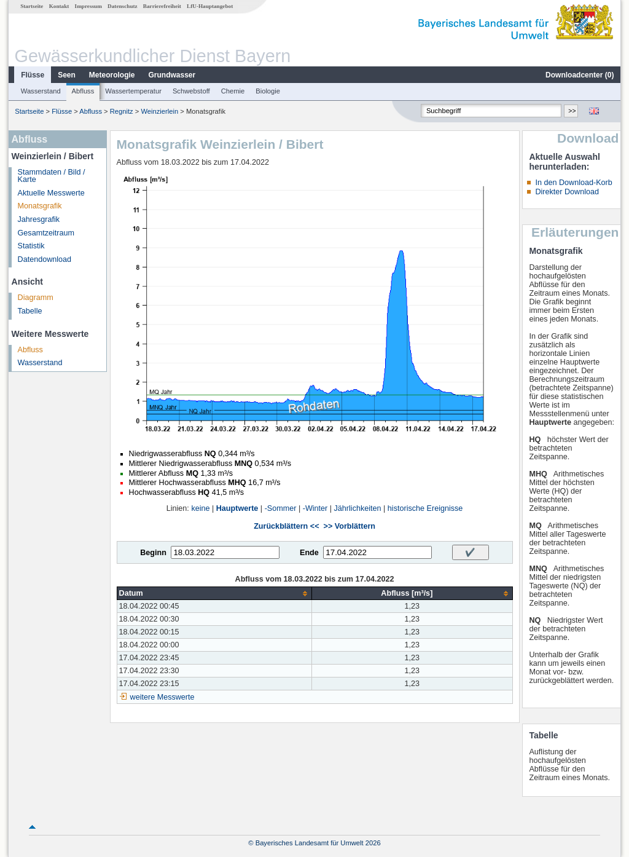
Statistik (31, 246)
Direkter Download (567, 192)
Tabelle (30, 311)
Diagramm (35, 297)
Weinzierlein (159, 111)
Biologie (268, 91)
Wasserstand (41, 91)
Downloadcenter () (579, 75)
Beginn (153, 552)
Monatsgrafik (40, 206)
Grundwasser (172, 75)
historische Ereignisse (425, 508)
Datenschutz (122, 6)
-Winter (315, 508)
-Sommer (281, 508)
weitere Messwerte (162, 697)
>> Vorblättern (349, 526)
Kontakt (59, 6)
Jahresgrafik (39, 219)
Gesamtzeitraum (46, 233)
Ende (309, 552)
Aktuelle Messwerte (51, 193)
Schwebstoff (191, 91)
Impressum (88, 6)
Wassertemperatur (133, 91)
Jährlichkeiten (357, 508)
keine (200, 508)
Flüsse (32, 75)
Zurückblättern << (286, 526)
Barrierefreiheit (162, 6)
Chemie (233, 91)
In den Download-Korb (573, 182)
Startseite (31, 6)
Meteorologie (112, 75)
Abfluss (83, 91)
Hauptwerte (237, 508)
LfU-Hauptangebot (210, 6)
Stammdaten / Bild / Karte (51, 176)
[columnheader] (214, 593)
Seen (67, 75)
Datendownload (45, 259)
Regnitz (121, 111)
